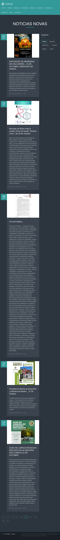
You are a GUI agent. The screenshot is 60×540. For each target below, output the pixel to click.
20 (3, 521)
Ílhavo (19, 93)
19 (35, 517)
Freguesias (17, 8)
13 (7, 517)
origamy (13, 534)
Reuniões (40, 8)
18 (30, 517)
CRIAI (12, 93)
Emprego (10, 8)
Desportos (4, 12)
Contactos (17, 12)
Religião (52, 41)
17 (26, 517)
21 (7, 521)
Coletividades (48, 8)
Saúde (16, 93)
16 (21, 517)
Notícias (3, 8)
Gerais (44, 49)
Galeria (11, 12)
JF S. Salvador (7, 534)
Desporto (45, 45)
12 (3, 517)
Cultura (54, 45)
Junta (24, 93)
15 (17, 517)
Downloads (33, 8)
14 (12, 517)
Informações (24, 8)
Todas (44, 41)
